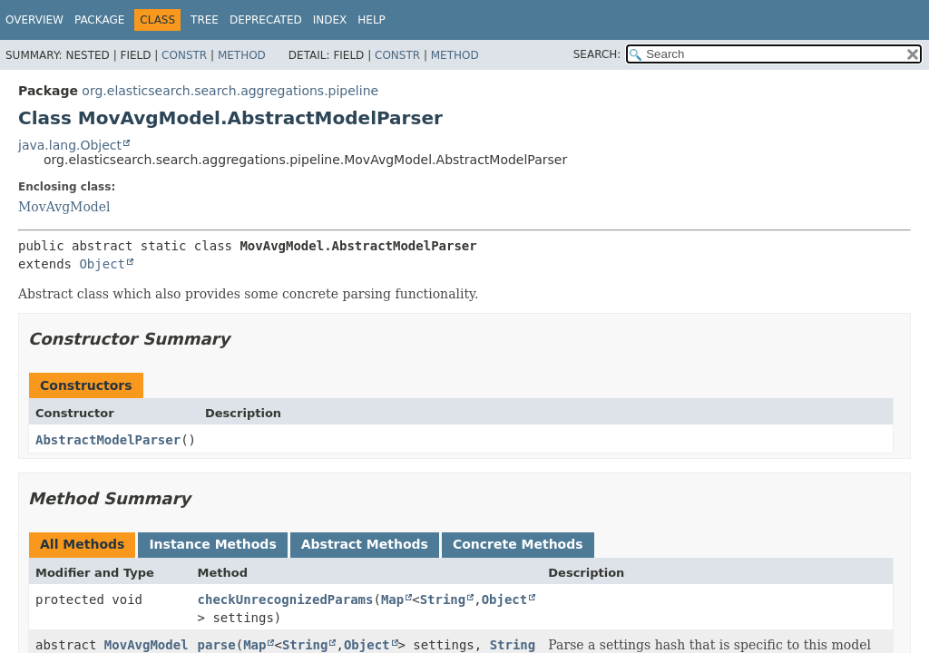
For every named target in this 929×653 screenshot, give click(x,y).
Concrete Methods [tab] (518, 544)
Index (330, 20)
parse (217, 645)
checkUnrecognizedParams (286, 599)
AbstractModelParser (108, 440)
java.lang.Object (70, 145)
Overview (34, 20)
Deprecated (266, 20)
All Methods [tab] (82, 544)
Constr (184, 55)
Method (242, 55)
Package (99, 20)
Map (392, 599)
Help (371, 20)
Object (102, 264)
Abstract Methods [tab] (364, 544)
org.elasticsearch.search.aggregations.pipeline (230, 90)
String (443, 599)
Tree (205, 20)
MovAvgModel (64, 207)
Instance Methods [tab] (212, 544)
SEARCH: (597, 54)
